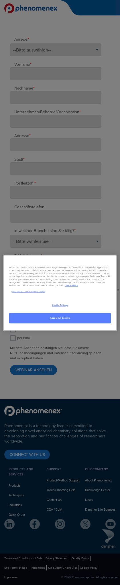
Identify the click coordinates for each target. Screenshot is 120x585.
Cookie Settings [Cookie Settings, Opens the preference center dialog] (60, 305)
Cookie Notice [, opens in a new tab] (71, 285)
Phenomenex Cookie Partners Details (28, 291)
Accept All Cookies (60, 318)
